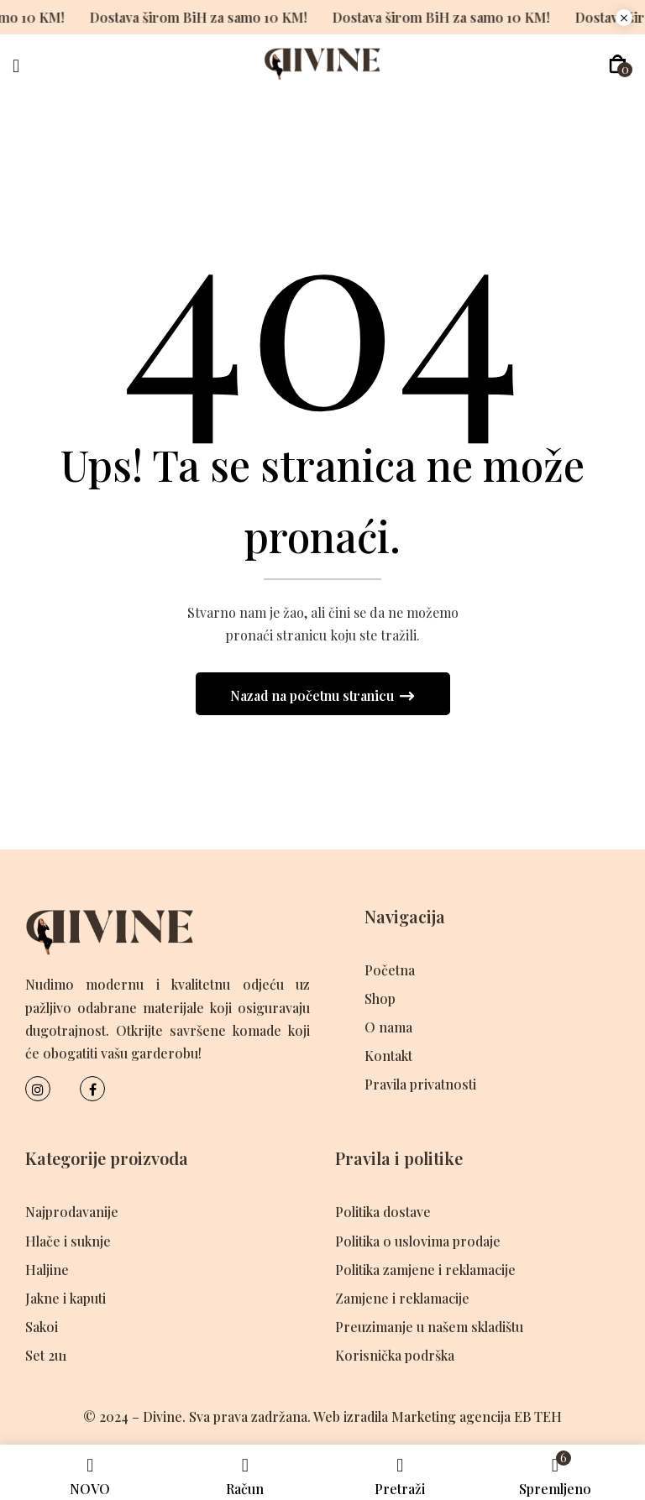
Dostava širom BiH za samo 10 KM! (184, 17)
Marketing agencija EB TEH (476, 1416)
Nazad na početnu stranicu (313, 695)
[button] (618, 64)
